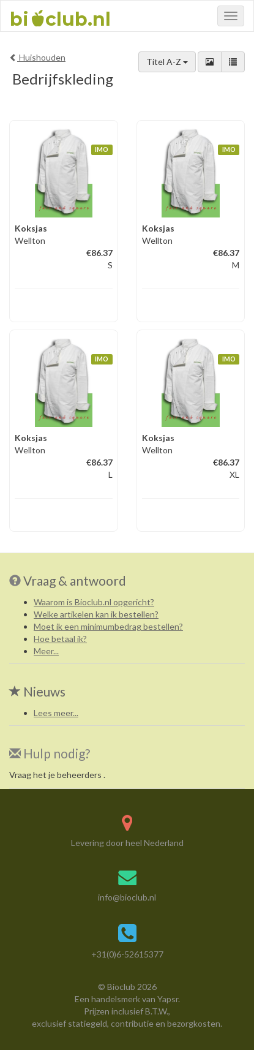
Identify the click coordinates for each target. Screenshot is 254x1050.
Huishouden (37, 57)
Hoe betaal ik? (60, 638)
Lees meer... (56, 713)
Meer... (46, 651)
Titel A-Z (167, 61)
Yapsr (167, 999)
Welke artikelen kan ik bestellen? (96, 614)
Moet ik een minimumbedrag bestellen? (108, 626)
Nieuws (37, 691)
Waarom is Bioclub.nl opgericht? (94, 602)
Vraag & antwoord (74, 580)
